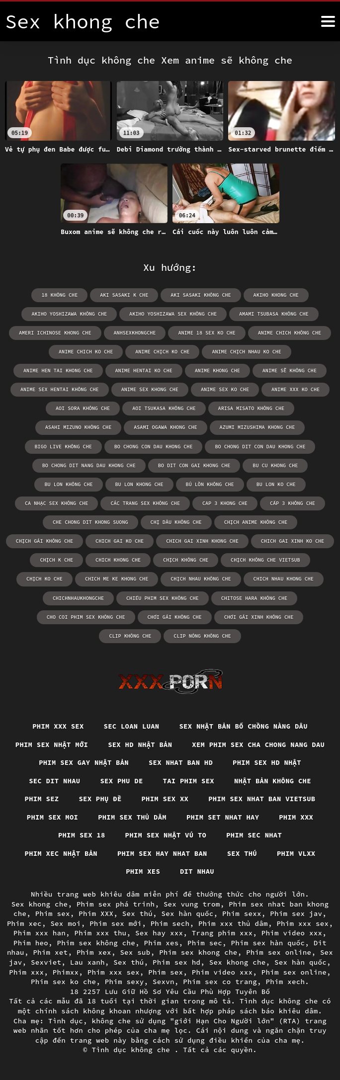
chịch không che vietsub (265, 559)
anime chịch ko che (162, 351)
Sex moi (65, 923)
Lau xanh (87, 962)
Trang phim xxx (222, 932)
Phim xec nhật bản (260, 852)
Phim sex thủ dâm (62, 835)
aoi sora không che (83, 408)
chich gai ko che (120, 540)
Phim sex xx (69, 816)
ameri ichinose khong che (56, 333)
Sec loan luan (130, 725)
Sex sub (135, 952)
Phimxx (66, 972)
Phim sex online (278, 952)
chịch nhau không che (201, 578)
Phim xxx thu (101, 932)
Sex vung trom (192, 904)
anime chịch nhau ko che (246, 351)
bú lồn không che (210, 484)
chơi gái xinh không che (226, 616)
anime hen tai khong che (59, 370)
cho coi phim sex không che (54, 616)
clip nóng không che (170, 635)
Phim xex (94, 952)
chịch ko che (46, 578)
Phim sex (52, 913)
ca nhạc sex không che (57, 502)
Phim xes (253, 871)
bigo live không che (64, 446)
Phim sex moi (268, 816)
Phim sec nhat (174, 852)
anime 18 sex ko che (206, 333)
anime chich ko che (86, 351)
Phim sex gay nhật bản (247, 761)
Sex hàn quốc (188, 913)
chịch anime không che (255, 521)
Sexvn (163, 981)
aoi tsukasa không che (164, 408)
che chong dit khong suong (91, 521)
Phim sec (204, 942)
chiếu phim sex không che (162, 597)
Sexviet (46, 962)
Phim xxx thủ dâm (233, 923)
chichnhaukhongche (79, 597)
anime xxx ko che (295, 389)
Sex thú (141, 871)
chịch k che (57, 559)
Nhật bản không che (147, 798)
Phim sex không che (96, 942)
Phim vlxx (196, 871)
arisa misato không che (250, 408)
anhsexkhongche (135, 333)
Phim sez (223, 798)
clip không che (304, 616)
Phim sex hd (176, 962)
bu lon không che (69, 484)
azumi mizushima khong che (256, 427)
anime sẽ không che (289, 370)
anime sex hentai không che (60, 389)
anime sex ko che (225, 389)
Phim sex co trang (220, 981)
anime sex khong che (150, 389)
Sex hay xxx (159, 932)
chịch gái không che (45, 540)
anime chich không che (288, 333)
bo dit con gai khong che (194, 465)
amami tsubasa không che (273, 314)
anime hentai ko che (144, 370)
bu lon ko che (275, 484)
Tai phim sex (62, 798)
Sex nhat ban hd (57, 779)
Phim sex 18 (289, 835)
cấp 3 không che (291, 502)
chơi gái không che (143, 616)
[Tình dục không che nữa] (328, 21)
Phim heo (30, 942)
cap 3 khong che (224, 502)
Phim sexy (124, 981)
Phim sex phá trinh (116, 904)
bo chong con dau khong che (153, 446)
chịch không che (186, 559)
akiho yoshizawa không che (70, 314)
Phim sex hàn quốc (268, 942)
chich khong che (118, 559)
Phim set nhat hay (154, 835)
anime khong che (217, 370)
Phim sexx (241, 913)
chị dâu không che (176, 521)
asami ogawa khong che (165, 427)
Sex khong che (39, 904)
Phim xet (50, 952)
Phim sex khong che (198, 952)
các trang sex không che (145, 502)
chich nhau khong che (283, 578)
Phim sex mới (115, 923)
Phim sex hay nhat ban (60, 871)
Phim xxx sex (56, 725)
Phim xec (24, 923)
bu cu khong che (274, 465)
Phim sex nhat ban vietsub (167, 816)
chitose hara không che (253, 597)
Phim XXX (96, 913)
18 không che (61, 295)
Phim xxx (227, 835)
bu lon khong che (140, 484)
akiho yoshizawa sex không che (173, 314)
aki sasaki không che (201, 295)
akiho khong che (275, 295)
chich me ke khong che (117, 578)
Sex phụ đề (283, 798)
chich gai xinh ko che (291, 540)
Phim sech (170, 923)
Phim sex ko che (63, 981)
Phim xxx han (39, 932)
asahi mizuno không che (79, 427)
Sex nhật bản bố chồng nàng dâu (244, 725)
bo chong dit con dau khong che (259, 446)
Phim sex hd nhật (144, 779)
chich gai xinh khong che (202, 540)
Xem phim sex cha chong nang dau (114, 761)
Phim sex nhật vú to (85, 852)
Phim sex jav (296, 913)
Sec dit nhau (225, 779)
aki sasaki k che (125, 295)
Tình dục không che (133, 1049)
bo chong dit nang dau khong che (89, 465)
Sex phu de (293, 779)
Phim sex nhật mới (127, 743)
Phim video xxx (292, 932)
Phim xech (285, 981)
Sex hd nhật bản (217, 743)
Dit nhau (307, 871)
